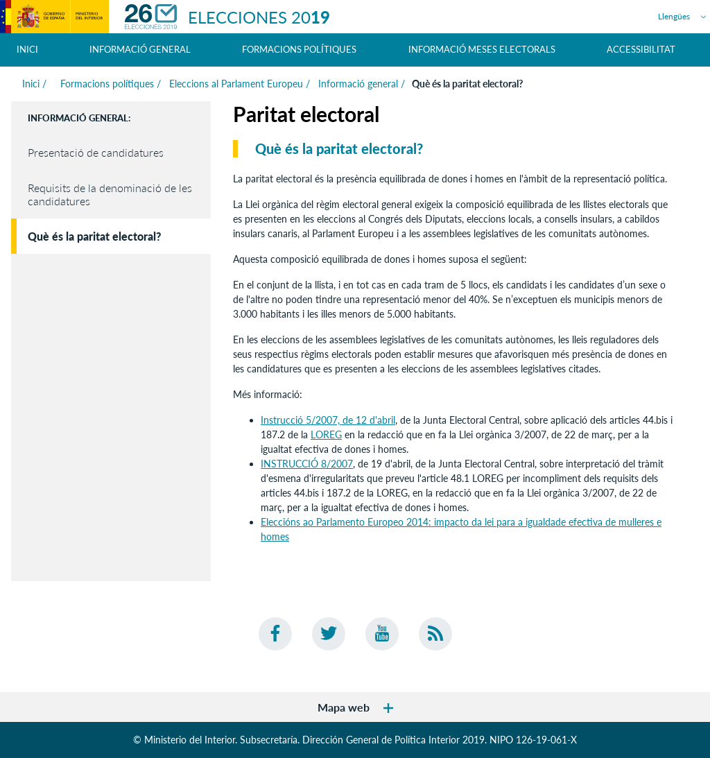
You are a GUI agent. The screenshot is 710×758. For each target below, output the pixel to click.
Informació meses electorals (481, 49)
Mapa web (355, 707)
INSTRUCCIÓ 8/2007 (307, 464)
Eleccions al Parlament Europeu (236, 83)
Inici (27, 49)
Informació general (358, 83)
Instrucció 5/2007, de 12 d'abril (328, 420)
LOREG (326, 434)
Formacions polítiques (106, 83)
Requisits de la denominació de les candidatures (110, 194)
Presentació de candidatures (96, 152)
